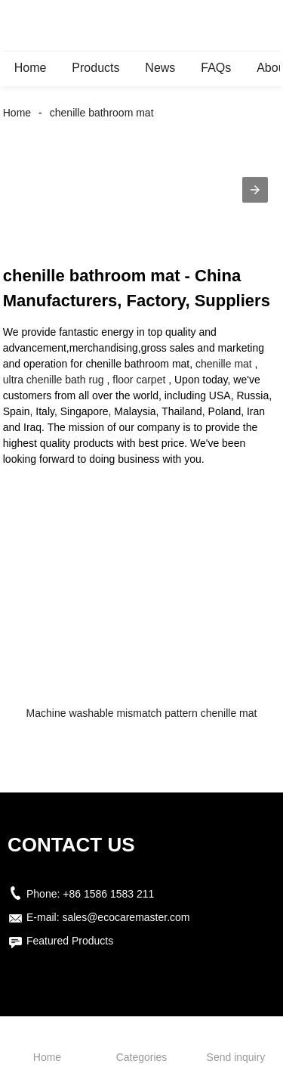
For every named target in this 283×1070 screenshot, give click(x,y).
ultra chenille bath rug (53, 380)
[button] (255, 190)
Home (30, 67)
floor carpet (138, 380)
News (160, 67)
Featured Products (69, 941)
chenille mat (223, 364)
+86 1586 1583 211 (108, 894)
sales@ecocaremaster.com (125, 917)
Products (95, 67)
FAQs (216, 67)
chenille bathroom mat (102, 113)
